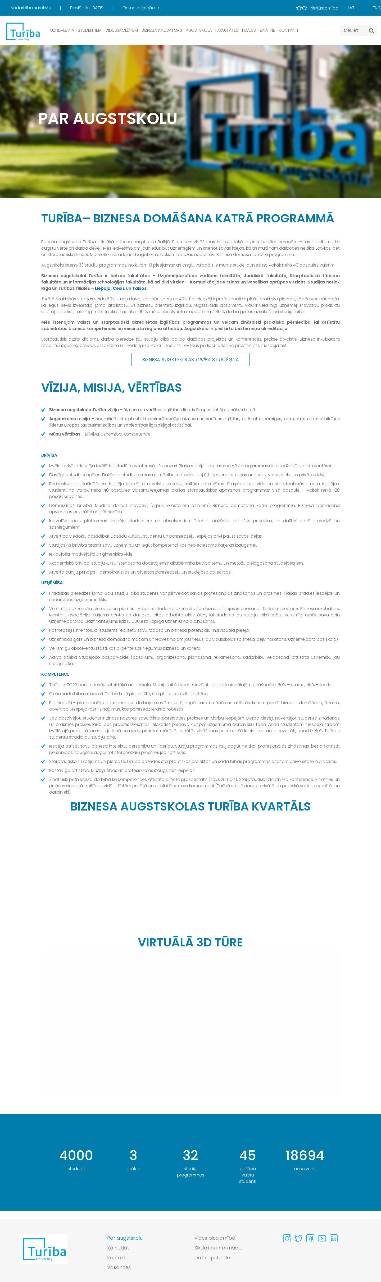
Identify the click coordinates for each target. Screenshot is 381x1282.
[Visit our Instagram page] (287, 1238)
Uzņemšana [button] (62, 30)
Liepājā (103, 288)
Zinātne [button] (267, 30)
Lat (351, 8)
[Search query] (358, 30)
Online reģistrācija (141, 8)
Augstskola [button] (199, 30)
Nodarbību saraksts (31, 8)
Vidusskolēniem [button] (121, 30)
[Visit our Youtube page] (322, 1238)
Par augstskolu (125, 1238)
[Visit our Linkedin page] (334, 1238)
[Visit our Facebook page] (310, 1238)
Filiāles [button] (249, 30)
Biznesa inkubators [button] (162, 30)
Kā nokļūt (118, 1247)
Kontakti (288, 30)
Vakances (119, 1267)
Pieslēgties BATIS (87, 8)
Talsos (139, 288)
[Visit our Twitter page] (299, 1238)
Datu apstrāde (212, 1257)
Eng (377, 8)
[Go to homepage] (43, 1254)
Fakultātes (226, 30)
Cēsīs (119, 288)
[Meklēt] (372, 30)
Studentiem (90, 30)
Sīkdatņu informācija (218, 1247)
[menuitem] (40, 8)
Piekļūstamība (317, 8)
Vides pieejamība (214, 1238)
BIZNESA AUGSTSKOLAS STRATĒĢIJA (190, 359)
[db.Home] (22, 31)
